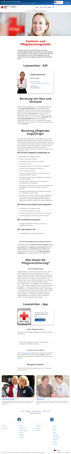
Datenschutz (55, 434)
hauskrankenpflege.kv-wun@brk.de (39, 83)
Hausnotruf (40, 399)
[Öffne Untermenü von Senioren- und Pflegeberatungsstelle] (35, 11)
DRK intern (55, 444)
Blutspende (21, 437)
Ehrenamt (21, 432)
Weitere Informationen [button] (40, 452)
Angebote (37, 7)
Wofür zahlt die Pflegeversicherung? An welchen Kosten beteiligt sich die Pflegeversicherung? (33, 343)
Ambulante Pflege (8, 399)
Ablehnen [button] (60, 452)
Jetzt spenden (5, 428)
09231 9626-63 (36, 81)
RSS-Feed (55, 441)
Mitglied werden (22, 428)
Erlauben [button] (67, 452)
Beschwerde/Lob (56, 437)
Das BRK (49, 7)
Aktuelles (38, 430)
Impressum (55, 439)
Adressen (55, 428)
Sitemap (54, 432)
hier (24, 334)
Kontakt (54, 430)
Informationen (26, 353)
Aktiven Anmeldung (23, 430)
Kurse (41, 7)
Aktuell (45, 7)
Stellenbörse (21, 434)
